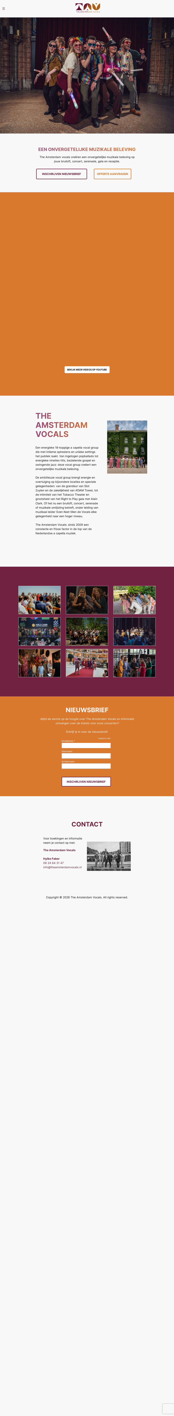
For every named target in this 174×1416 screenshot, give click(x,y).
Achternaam (68, 761)
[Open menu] (4, 9)
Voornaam (67, 751)
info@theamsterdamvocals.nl (62, 867)
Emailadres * (68, 740)
